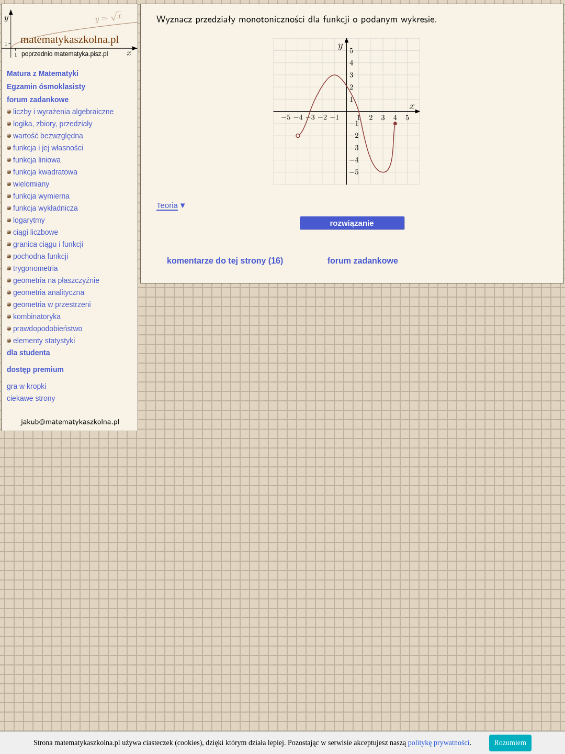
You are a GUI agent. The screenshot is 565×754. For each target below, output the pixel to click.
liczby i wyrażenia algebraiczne (60, 111)
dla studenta (28, 352)
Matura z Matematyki (42, 73)
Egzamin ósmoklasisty (46, 86)
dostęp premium (35, 369)
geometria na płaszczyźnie (53, 280)
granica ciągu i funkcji (45, 244)
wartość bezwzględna (45, 136)
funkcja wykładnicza (42, 208)
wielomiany (28, 184)
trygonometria (32, 268)
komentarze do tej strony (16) (225, 260)
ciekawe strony (31, 398)
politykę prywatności (439, 743)
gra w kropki (26, 386)
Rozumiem (510, 743)
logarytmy (26, 220)
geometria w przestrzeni (49, 304)
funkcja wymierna (38, 196)
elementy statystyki (41, 340)
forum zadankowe (38, 99)
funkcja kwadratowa (42, 172)
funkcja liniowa (34, 160)
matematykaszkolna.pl (69, 39)
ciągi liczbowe (32, 232)
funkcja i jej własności (45, 148)
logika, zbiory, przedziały (49, 123)
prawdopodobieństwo (44, 328)
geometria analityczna (45, 292)
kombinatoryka (34, 316)
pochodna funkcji (37, 256)
